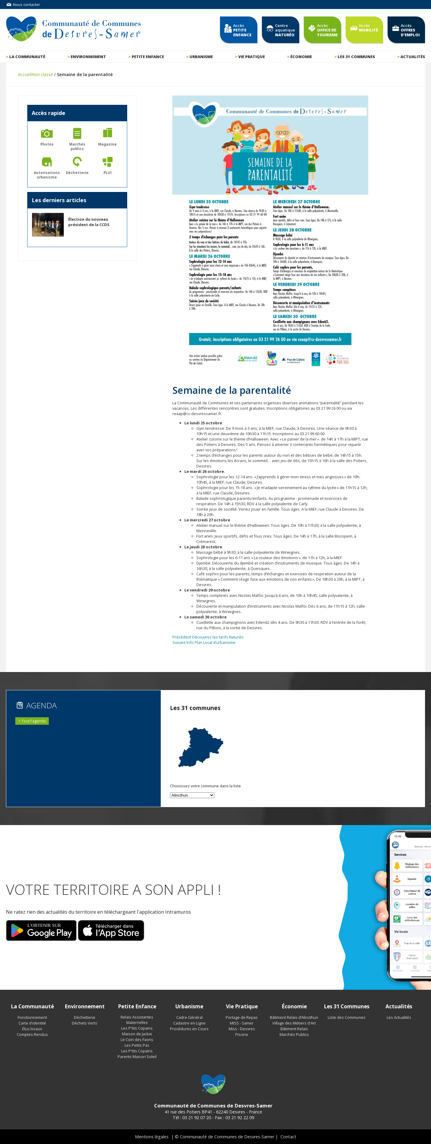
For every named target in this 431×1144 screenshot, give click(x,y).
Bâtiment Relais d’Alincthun (294, 1017)
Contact (288, 1137)
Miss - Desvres (242, 1028)
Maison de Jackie (137, 1033)
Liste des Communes (346, 1017)
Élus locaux (32, 1028)
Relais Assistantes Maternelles (137, 1019)
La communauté (27, 56)
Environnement (88, 56)
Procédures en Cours (189, 1028)
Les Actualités (399, 1017)
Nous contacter (23, 4)
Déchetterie (84, 1017)
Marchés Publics (294, 1034)
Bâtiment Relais (294, 1028)
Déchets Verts (84, 1023)
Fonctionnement (32, 1017)
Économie (301, 56)
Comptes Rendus (32, 1034)
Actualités (412, 56)
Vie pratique (251, 56)
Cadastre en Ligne (189, 1023)
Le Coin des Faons (137, 1039)
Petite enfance (148, 56)
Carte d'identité (32, 1023)
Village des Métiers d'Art (294, 1023)
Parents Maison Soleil (137, 1056)
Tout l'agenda (34, 721)
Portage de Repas (242, 1017)
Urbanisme (201, 56)
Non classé (42, 74)
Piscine (241, 1034)
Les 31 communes (356, 56)
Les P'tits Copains (137, 1028)
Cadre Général (189, 1017)
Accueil (24, 74)
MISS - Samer (242, 1023)
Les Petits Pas (137, 1045)
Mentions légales (152, 1137)
